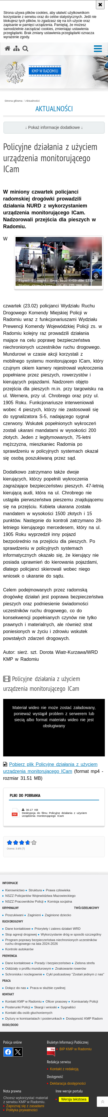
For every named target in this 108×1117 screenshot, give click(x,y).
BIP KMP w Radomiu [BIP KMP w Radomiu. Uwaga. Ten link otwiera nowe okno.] (75, 1049)
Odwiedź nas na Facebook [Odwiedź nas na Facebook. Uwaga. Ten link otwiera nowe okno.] (8, 1052)
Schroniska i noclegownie (23, 974)
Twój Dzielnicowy (86, 908)
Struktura (35, 890)
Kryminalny (10, 908)
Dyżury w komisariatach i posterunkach (33, 1018)
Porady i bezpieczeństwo (53, 963)
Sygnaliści (68, 1007)
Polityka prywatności (21, 1110)
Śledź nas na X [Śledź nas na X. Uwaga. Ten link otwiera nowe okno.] (17, 1052)
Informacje (10, 883)
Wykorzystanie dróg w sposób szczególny (71, 934)
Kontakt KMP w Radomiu (23, 1001)
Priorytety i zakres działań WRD (58, 928)
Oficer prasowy (56, 1001)
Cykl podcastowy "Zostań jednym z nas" (75, 974)
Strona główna (13, 100)
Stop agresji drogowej (21, 934)
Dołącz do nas (15, 988)
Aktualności (32, 100)
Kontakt (8, 994)
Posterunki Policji (17, 1007)
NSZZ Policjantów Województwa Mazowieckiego (40, 895)
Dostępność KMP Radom (84, 1018)
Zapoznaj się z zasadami (25, 1106)
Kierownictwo (14, 890)
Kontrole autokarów (19, 949)
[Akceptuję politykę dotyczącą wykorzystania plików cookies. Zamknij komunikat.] (100, 4)
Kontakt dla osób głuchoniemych (28, 1012)
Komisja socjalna (60, 901)
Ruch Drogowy (12, 921)
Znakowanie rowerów (70, 968)
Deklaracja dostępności (68, 1083)
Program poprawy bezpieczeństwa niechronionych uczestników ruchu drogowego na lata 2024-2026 (51, 941)
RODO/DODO (10, 1025)
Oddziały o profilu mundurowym (28, 968)
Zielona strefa (85, 963)
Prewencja (9, 955)
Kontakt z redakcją (64, 1069)
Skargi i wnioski (45, 1007)
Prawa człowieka (58, 890)
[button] (98, 49)
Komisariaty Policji (84, 1001)
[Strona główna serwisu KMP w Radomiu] (7, 48)
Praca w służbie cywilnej (47, 988)
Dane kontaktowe (18, 928)
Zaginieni (34, 915)
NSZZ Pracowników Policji (24, 901)
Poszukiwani (14, 915)
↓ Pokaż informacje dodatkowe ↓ (54, 127)
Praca (6, 980)
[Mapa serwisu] (16, 48)
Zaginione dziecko (58, 915)
